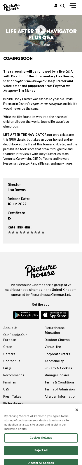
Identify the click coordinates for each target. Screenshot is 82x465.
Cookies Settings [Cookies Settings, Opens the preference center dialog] (41, 440)
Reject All (41, 453)
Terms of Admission (59, 389)
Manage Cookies (56, 375)
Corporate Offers (57, 354)
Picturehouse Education (54, 330)
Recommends (13, 375)
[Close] (77, 412)
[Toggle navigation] (73, 6)
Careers (9, 354)
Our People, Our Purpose (15, 337)
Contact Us (11, 361)
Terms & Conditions (59, 382)
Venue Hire (52, 347)
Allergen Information (60, 396)
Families (9, 382)
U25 (6, 389)
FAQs (7, 368)
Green (7, 347)
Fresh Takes (12, 396)
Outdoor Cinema (57, 340)
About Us (10, 328)
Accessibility (54, 361)
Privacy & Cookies (58, 368)
